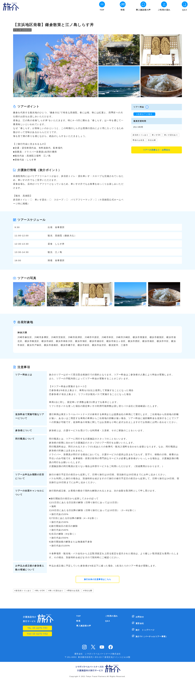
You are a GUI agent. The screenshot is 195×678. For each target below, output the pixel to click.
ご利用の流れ (164, 10)
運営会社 (139, 621)
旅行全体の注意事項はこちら (97, 579)
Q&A (184, 10)
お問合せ (139, 616)
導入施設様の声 (143, 10)
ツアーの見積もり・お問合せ (156, 150)
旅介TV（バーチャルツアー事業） (151, 631)
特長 (123, 10)
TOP (102, 10)
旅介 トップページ (145, 626)
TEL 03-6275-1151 (37, 628)
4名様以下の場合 (144, 114)
